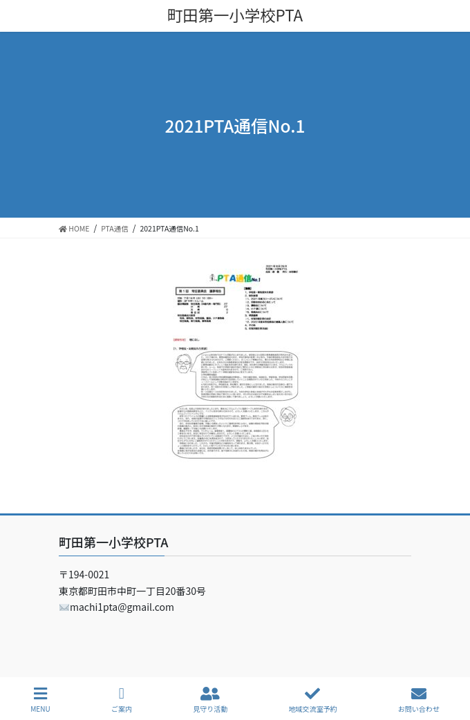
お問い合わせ (419, 699)
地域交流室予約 (312, 699)
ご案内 (121, 699)
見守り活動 (210, 699)
